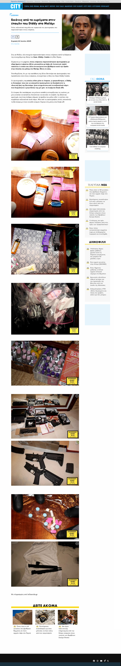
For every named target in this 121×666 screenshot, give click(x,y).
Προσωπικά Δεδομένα (81, 662)
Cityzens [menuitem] (96, 6)
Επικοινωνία (67, 662)
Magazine (85, 1)
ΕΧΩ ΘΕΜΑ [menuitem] (34, 6)
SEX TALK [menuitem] (60, 6)
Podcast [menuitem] (105, 6)
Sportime (45, 1)
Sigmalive (30, 1)
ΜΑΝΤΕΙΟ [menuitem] (69, 6)
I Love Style (69, 1)
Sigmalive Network (17, 1)
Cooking (93, 1)
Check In (78, 1)
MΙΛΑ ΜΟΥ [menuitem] (44, 6)
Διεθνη (15, 15)
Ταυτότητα (57, 662)
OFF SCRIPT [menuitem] (78, 6)
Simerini (37, 1)
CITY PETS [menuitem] (88, 6)
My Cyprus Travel (103, 1)
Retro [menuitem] (52, 6)
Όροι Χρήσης (47, 662)
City (63, 1)
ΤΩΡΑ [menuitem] (27, 6)
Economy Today (54, 1)
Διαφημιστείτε (95, 662)
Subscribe (106, 662)
